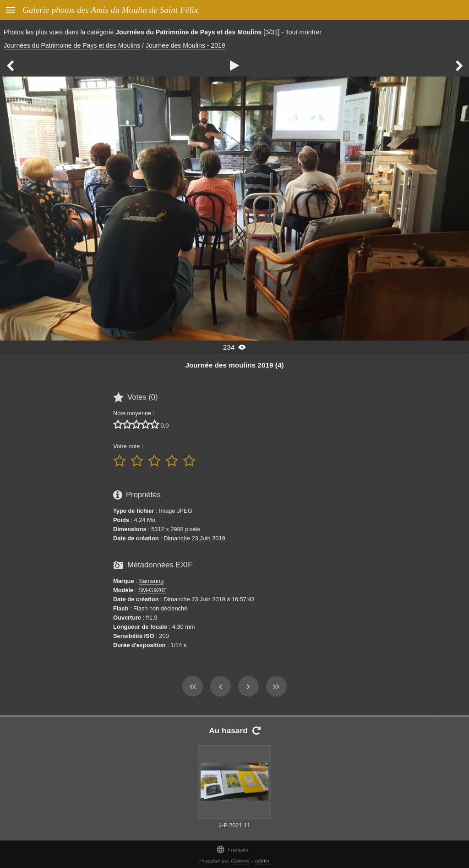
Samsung (151, 580)
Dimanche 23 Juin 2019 (194, 538)
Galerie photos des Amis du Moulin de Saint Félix (110, 10)
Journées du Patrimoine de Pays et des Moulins (188, 32)
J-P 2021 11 (235, 825)
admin (262, 860)
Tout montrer (303, 32)
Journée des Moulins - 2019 (185, 45)
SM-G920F (152, 590)
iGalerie (240, 860)
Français (232, 849)
